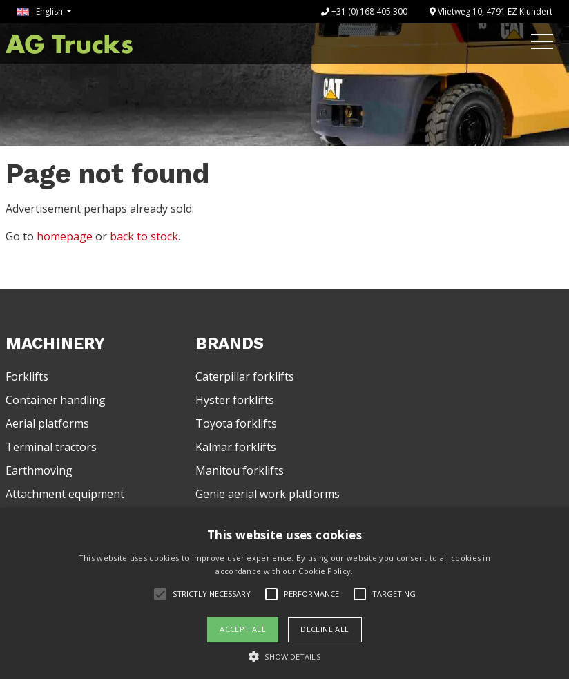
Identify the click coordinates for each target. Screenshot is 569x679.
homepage (65, 236)
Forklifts (27, 376)
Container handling (56, 400)
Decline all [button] (324, 629)
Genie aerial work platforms (267, 493)
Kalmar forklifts (235, 447)
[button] (284, 656)
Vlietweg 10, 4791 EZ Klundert (491, 11)
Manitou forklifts (239, 470)
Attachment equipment (65, 493)
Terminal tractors (51, 447)
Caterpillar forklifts (244, 376)
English (41, 11)
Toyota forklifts (236, 423)
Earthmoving (39, 470)
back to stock (144, 236)
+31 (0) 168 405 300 (364, 11)
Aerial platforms (47, 423)
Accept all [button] (243, 629)
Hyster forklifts (234, 400)
